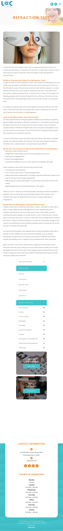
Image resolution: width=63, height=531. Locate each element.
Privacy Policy (36, 523)
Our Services (22, 279)
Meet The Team (24, 285)
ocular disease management (28, 343)
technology (22, 348)
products (21, 334)
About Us (21, 274)
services (21, 312)
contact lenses (24, 316)
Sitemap (43, 523)
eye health (22, 325)
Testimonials (23, 290)
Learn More (31, 366)
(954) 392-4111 (31, 461)
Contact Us (22, 296)
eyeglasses (22, 321)
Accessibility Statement (24, 523)
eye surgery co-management (28, 339)
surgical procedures (25, 330)
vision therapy (23, 308)
